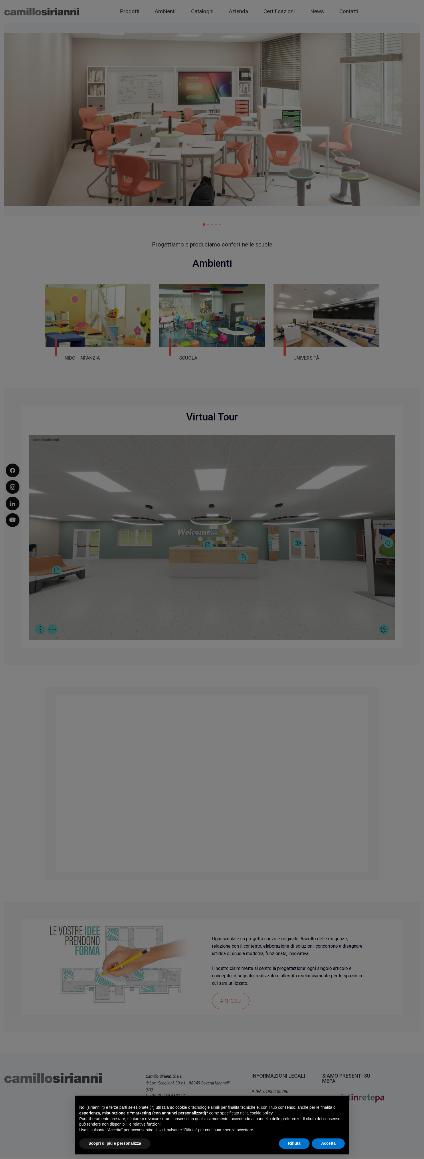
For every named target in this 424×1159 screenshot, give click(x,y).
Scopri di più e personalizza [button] (114, 1143)
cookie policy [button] (261, 1113)
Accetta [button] (328, 1143)
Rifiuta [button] (294, 1143)
